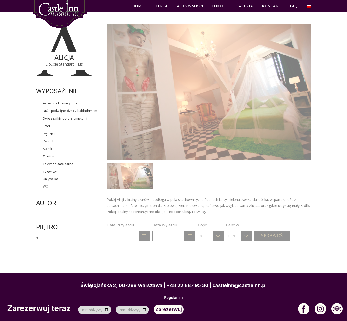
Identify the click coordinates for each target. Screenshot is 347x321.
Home (138, 6)
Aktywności (190, 6)
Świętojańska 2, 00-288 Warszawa (121, 285)
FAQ (294, 6)
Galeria (244, 6)
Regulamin (173, 297)
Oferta (160, 6)
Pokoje (219, 6)
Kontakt (271, 6)
